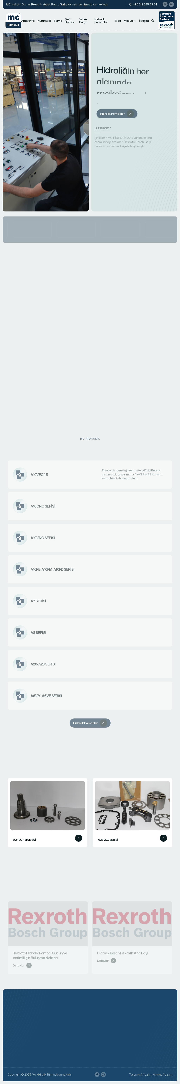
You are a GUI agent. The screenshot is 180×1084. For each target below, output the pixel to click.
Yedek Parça (83, 20)
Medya (128, 21)
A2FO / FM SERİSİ (24, 840)
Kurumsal (44, 21)
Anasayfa (28, 21)
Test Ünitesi (70, 20)
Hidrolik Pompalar (101, 20)
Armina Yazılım (162, 1074)
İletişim (144, 21)
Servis (58, 21)
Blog (118, 21)
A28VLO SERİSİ (108, 840)
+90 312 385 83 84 (145, 4)
